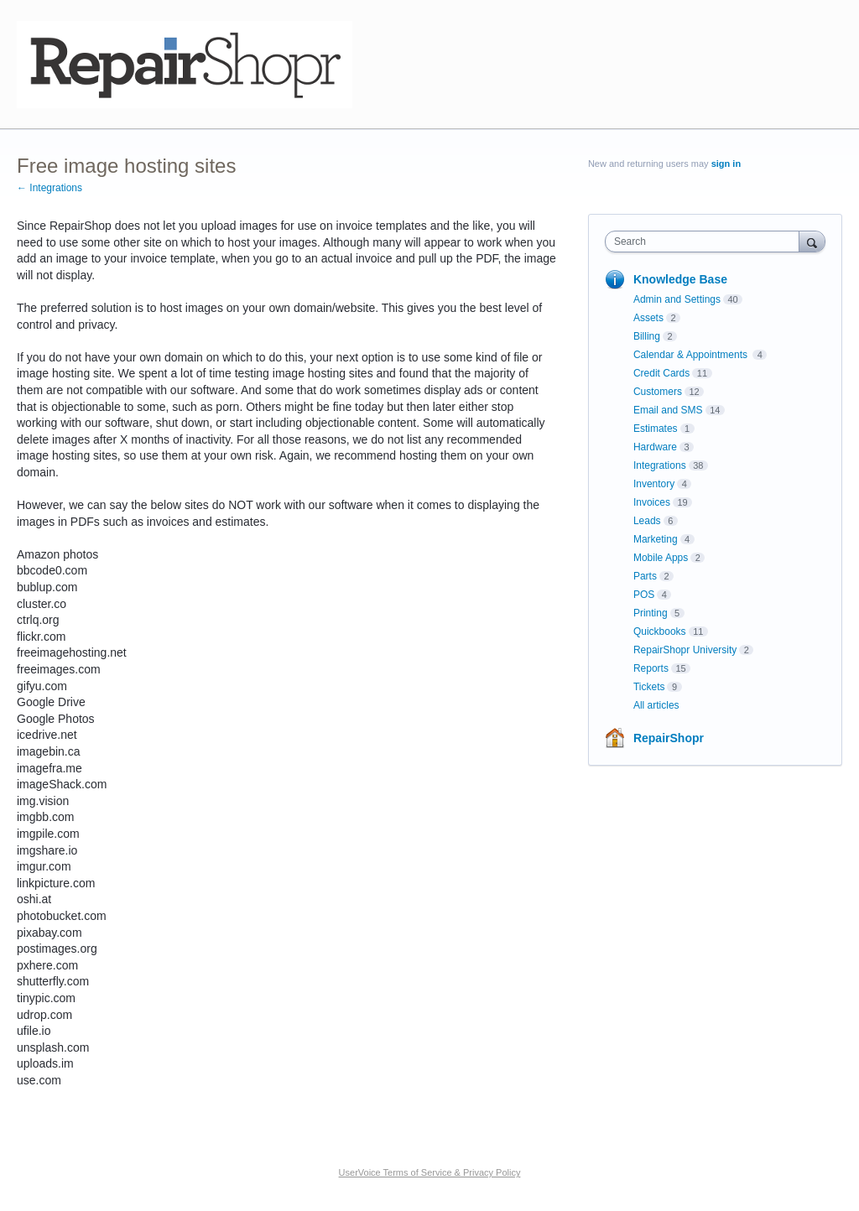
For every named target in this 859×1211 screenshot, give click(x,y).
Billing (646, 336)
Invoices (651, 502)
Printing (650, 613)
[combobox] (706, 241)
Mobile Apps (660, 558)
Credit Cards (661, 373)
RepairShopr (668, 738)
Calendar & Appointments (691, 355)
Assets (648, 318)
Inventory (653, 484)
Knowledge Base (680, 279)
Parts (645, 576)
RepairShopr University (685, 650)
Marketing (655, 539)
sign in (726, 164)
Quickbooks (659, 631)
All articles (656, 705)
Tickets (649, 687)
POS (643, 594)
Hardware (655, 447)
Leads (647, 521)
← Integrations (49, 188)
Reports (651, 668)
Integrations (659, 465)
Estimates (655, 428)
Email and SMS (668, 410)
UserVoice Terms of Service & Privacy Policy (430, 1172)
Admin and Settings (677, 299)
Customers (657, 392)
